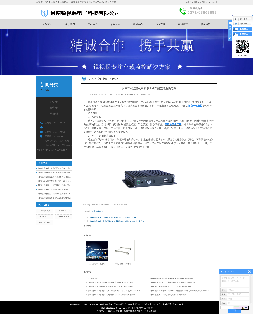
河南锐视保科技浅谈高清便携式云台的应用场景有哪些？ (172, 278)
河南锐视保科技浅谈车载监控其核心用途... (55, 185)
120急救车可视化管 (97, 264)
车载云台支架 (44, 211)
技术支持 (160, 24)
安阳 (130, 311)
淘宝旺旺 (241, 23)
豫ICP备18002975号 (108, 308)
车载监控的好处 (92, 278)
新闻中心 (138, 24)
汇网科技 (149, 308)
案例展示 (115, 24)
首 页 (91, 78)
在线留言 (183, 24)
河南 (117, 311)
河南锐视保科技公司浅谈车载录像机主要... (55, 194)
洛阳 (126, 311)
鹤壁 (134, 311)
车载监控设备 (63, 217)
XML (213, 2)
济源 (138, 311)
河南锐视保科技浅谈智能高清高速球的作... (55, 189)
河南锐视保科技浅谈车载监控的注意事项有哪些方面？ (171, 287)
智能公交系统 (44, 222)
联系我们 (205, 24)
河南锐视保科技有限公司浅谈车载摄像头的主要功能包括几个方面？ (117, 221)
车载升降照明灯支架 (123, 264)
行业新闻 (54, 107)
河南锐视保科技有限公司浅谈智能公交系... (55, 173)
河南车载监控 (44, 217)
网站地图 (199, 2)
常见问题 (54, 113)
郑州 (121, 311)
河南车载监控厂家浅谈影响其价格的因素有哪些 (168, 295)
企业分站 (189, 2)
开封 (142, 311)
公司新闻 (54, 101)
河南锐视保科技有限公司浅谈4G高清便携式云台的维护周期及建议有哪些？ (180, 291)
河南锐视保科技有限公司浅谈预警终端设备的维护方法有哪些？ (111, 295)
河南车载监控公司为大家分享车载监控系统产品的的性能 (172, 282)
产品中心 (92, 24)
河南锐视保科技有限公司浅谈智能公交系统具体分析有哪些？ (110, 287)
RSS (207, 2)
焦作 (150, 311)
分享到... (244, 34)
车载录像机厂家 (63, 211)
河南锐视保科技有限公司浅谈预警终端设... (55, 198)
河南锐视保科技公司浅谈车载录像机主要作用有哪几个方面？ (110, 282)
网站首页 (47, 24)
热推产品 (100, 311)
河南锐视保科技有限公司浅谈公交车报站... (55, 168)
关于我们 (70, 24)
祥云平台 (131, 308)
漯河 (146, 311)
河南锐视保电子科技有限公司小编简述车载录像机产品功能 (113, 217)
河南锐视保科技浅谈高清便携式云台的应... (55, 177)
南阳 (154, 311)
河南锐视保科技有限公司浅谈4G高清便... (54, 181)
